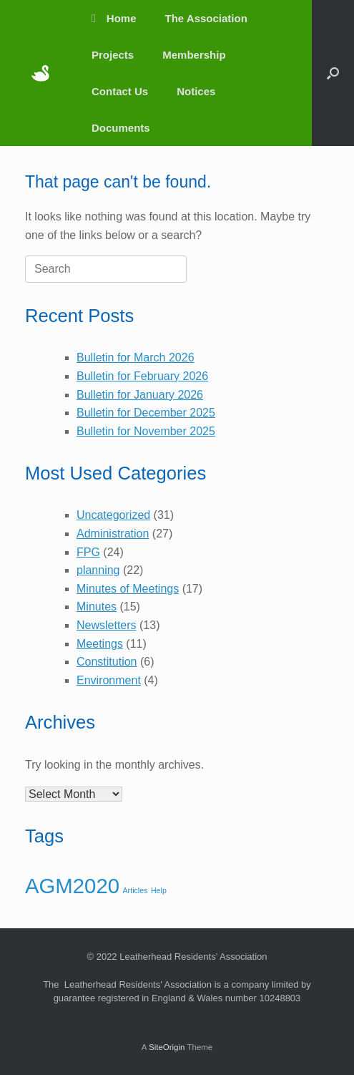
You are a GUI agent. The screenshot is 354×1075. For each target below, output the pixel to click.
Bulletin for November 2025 (146, 431)
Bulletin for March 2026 (136, 357)
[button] (333, 73)
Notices (196, 91)
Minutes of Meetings (128, 589)
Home (114, 18)
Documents (121, 128)
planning (98, 570)
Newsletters (107, 625)
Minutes (97, 606)
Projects (113, 55)
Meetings (100, 644)
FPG (88, 552)
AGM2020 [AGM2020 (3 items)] (72, 886)
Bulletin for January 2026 (140, 395)
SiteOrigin (167, 1047)
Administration (113, 533)
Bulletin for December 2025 (146, 413)
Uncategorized (113, 515)
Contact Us (120, 91)
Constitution (107, 662)
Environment (109, 680)
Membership (193, 55)
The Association (206, 18)
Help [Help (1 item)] (159, 890)
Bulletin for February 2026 (142, 376)
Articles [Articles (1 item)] (135, 890)
